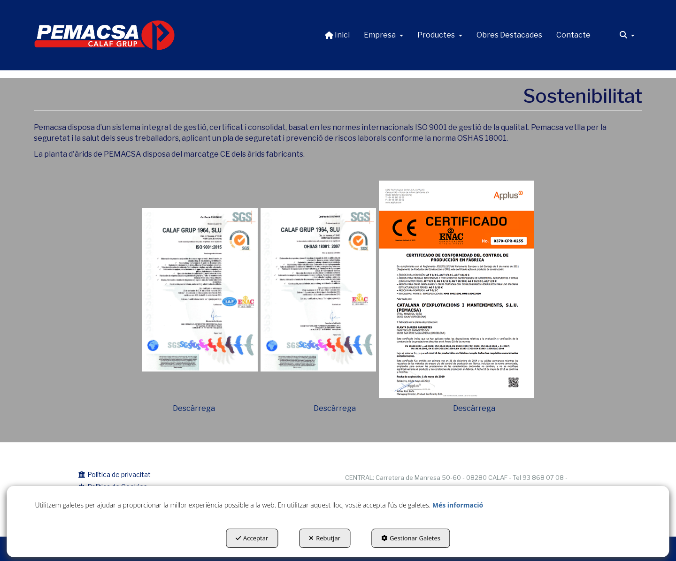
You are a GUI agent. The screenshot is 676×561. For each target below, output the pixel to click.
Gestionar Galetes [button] (410, 538)
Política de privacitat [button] (114, 474)
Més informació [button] (457, 504)
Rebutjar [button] (324, 538)
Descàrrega (194, 408)
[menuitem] (337, 35)
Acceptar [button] (252, 538)
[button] (105, 35)
